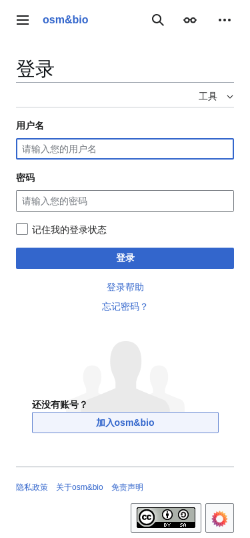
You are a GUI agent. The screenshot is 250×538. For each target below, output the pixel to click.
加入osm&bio (125, 422)
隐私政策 (32, 487)
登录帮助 (125, 287)
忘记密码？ (125, 306)
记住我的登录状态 (69, 229)
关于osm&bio (79, 487)
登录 (125, 257)
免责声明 (127, 487)
